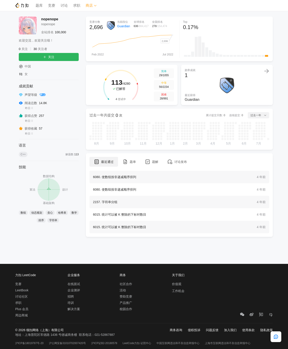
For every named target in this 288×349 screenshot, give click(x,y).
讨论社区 (21, 296)
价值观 (176, 284)
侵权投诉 (194, 330)
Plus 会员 (21, 309)
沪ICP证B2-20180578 (104, 343)
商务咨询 (176, 330)
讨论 (64, 5)
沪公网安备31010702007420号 (67, 343)
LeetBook (21, 290)
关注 (48, 57)
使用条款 (248, 330)
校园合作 (126, 309)
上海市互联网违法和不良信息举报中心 (227, 343)
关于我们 (178, 275)
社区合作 (126, 284)
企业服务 (74, 275)
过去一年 (258, 115)
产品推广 (126, 302)
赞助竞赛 (126, 296)
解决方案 (74, 309)
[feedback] (276, 336)
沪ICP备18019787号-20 (29, 343)
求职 (76, 5)
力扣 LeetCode (25, 275)
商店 (91, 5)
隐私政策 (266, 330)
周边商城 (21, 315)
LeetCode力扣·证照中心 (137, 343)
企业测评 (74, 290)
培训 (71, 302)
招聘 (71, 296)
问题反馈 (212, 330)
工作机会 (178, 291)
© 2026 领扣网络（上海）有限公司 (39, 330)
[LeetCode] (21, 5)
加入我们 (230, 330)
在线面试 (74, 284)
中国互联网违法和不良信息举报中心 (178, 343)
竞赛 (51, 5)
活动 (123, 290)
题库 (39, 5)
